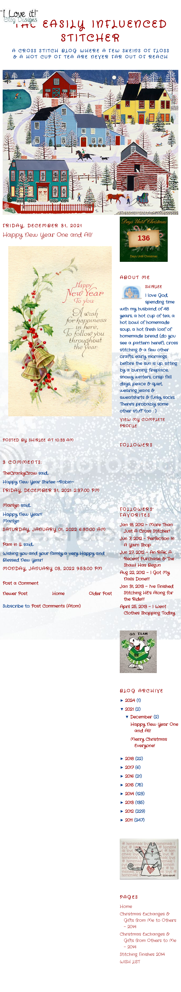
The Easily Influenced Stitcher (90, 31)
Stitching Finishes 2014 (142, 954)
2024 (130, 700)
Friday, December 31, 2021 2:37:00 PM (51, 490)
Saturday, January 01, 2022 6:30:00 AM (54, 530)
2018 (129, 759)
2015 (129, 785)
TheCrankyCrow (20, 473)
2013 (129, 803)
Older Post (100, 594)
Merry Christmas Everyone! (148, 742)
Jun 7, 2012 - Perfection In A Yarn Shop (147, 542)
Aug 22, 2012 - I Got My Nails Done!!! (145, 576)
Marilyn (11, 505)
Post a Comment (20, 583)
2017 (129, 767)
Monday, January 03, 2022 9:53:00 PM (52, 569)
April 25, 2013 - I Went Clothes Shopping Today (147, 610)
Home (58, 594)
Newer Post (15, 594)
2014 (129, 794)
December (141, 717)
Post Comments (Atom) (56, 606)
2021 (129, 709)
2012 (129, 811)
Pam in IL (12, 544)
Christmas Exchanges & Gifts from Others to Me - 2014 (148, 940)
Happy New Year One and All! (47, 235)
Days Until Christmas (144, 256)
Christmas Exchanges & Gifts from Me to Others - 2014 (148, 920)
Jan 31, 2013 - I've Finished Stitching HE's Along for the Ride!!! (146, 592)
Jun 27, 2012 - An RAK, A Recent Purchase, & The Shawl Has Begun (147, 558)
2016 (129, 776)
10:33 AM (64, 440)
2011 (129, 820)
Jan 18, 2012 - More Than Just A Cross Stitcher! (146, 528)
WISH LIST (130, 962)
